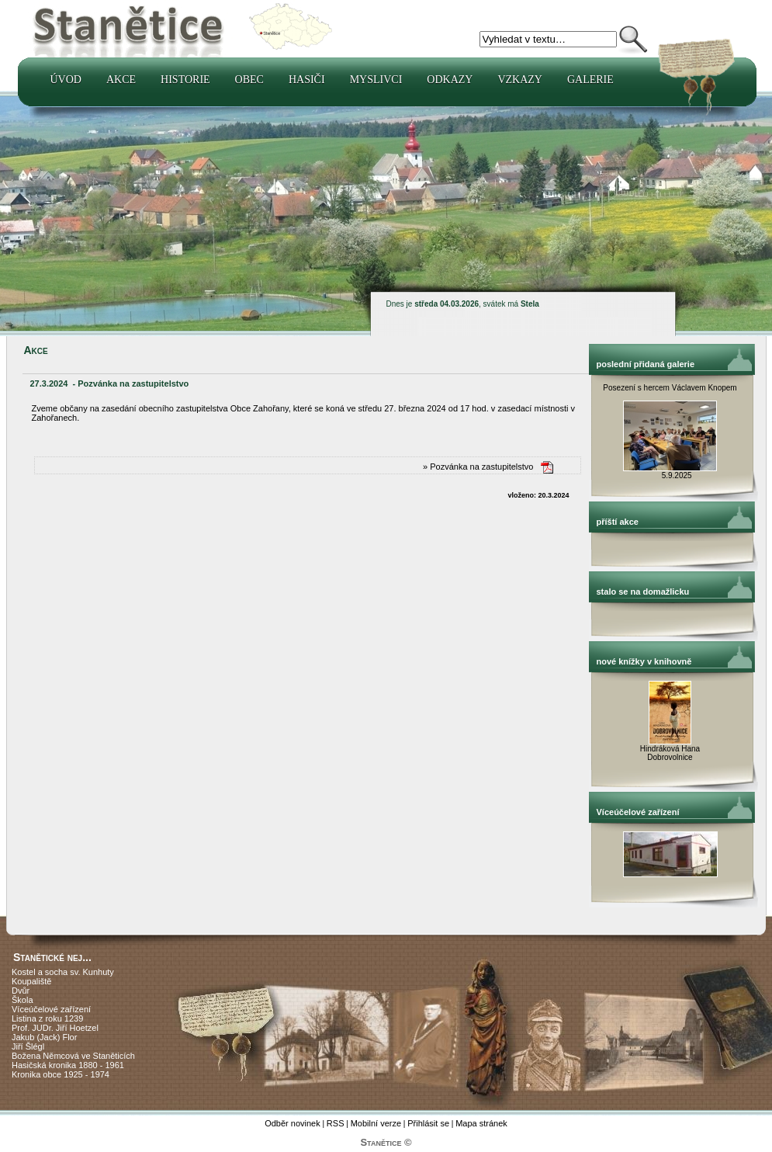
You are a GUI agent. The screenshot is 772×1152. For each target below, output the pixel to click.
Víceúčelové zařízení (51, 1009)
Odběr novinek (292, 1123)
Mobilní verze (376, 1123)
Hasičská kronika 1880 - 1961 (68, 1065)
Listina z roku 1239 (47, 1018)
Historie (185, 79)
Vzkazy (519, 79)
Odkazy (450, 79)
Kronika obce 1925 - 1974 (60, 1074)
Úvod (65, 79)
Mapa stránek (481, 1123)
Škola (22, 1000)
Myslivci (376, 79)
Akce (121, 79)
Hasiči (307, 79)
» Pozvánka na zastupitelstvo (478, 466)
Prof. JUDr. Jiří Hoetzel (55, 1027)
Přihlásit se (428, 1123)
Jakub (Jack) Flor (44, 1037)
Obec (249, 79)
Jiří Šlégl (28, 1046)
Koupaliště (31, 981)
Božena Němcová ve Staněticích (73, 1055)
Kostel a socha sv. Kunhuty (63, 972)
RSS (335, 1123)
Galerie (590, 79)
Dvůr (20, 990)
